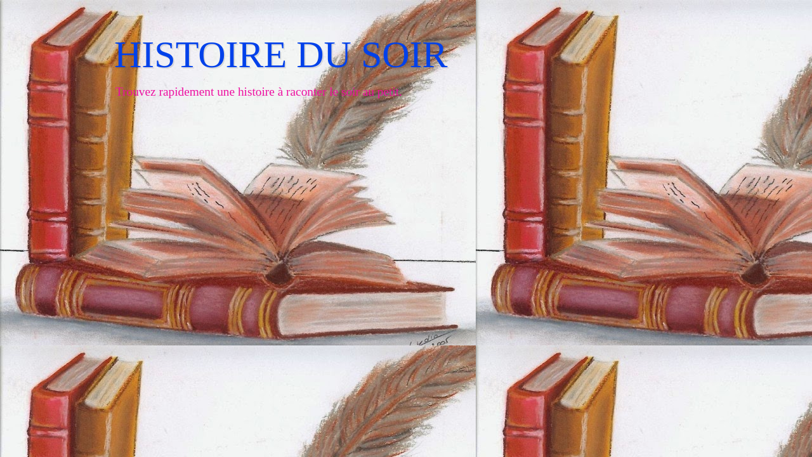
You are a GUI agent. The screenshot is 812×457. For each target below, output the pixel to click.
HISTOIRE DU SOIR (281, 54)
